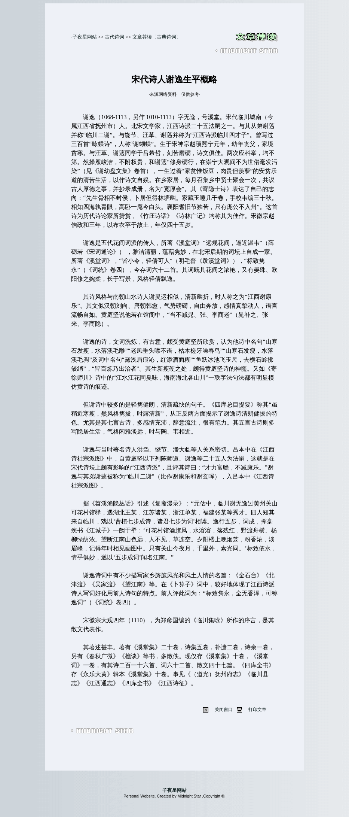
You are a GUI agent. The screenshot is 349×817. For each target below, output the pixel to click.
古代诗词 (114, 37)
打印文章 (257, 709)
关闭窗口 (224, 709)
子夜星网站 (85, 37)
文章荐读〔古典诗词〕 (156, 37)
